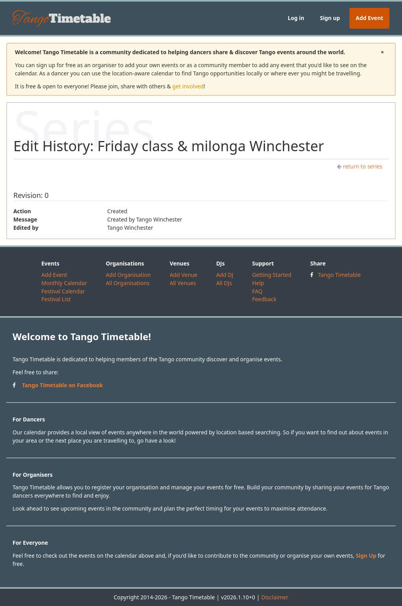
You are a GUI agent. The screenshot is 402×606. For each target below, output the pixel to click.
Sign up (330, 18)
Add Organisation (128, 274)
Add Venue (183, 274)
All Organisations (127, 283)
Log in (296, 18)
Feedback (264, 299)
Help (258, 283)
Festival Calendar (63, 291)
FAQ (257, 291)
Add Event (369, 18)
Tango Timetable (339, 274)
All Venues (183, 283)
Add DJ (225, 274)
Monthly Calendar (64, 283)
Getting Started (271, 274)
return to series (359, 166)
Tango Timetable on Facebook (62, 385)
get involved (188, 86)
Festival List (56, 299)
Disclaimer (274, 597)
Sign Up (366, 555)
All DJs (224, 283)
